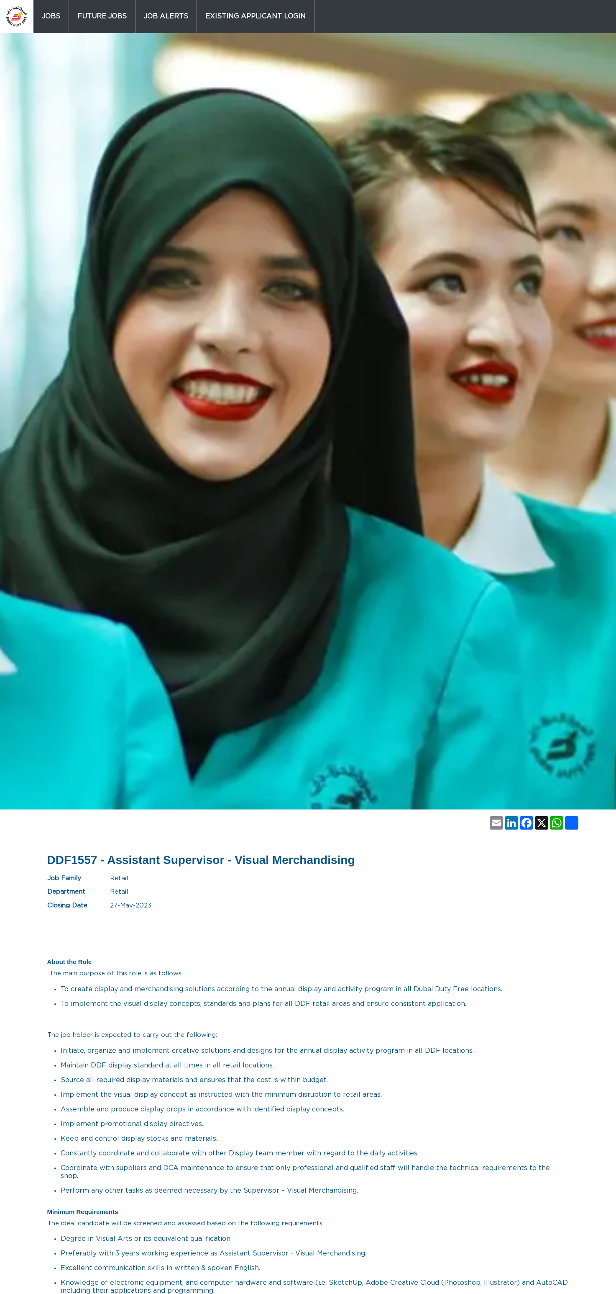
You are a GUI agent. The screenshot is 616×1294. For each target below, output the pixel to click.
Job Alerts (166, 16)
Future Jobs (102, 16)
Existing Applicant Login (255, 16)
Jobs (51, 16)
